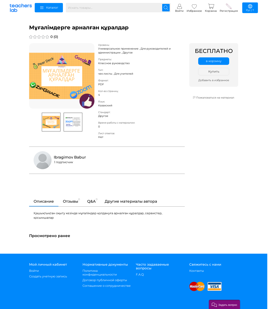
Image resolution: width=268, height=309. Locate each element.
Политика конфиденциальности (99, 272)
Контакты (196, 271)
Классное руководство (114, 63)
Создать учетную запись (48, 276)
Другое (128, 52)
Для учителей (123, 73)
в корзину (214, 61)
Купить (213, 71)
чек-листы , (106, 73)
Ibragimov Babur (70, 157)
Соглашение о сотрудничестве (106, 286)
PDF (101, 84)
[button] (224, 304)
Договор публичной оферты (104, 280)
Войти (34, 271)
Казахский (105, 105)
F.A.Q (140, 274)
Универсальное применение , (119, 48)
